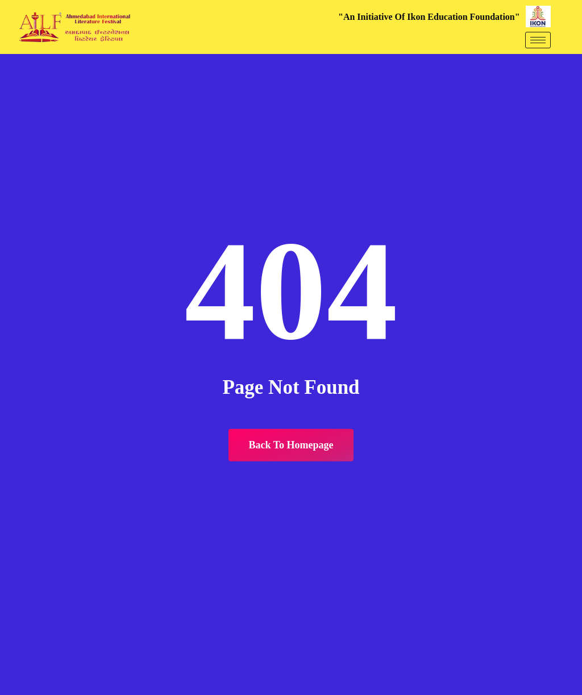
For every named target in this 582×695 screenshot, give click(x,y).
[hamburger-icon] (538, 40)
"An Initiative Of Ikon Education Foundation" (429, 17)
